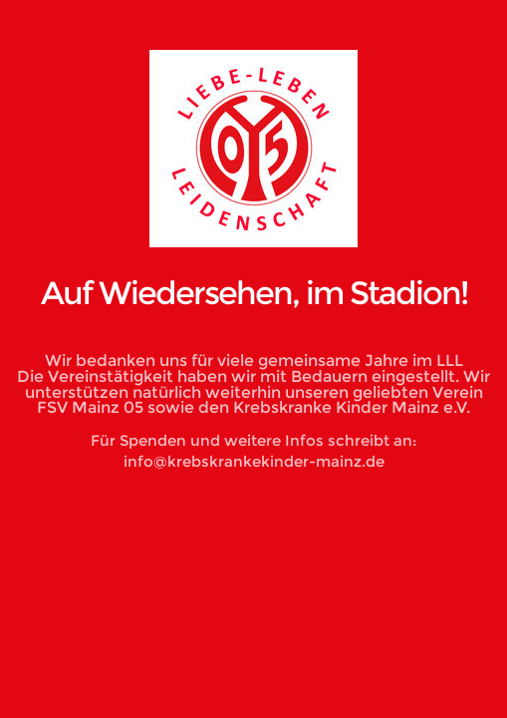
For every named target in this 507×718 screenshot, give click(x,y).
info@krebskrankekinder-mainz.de (254, 462)
